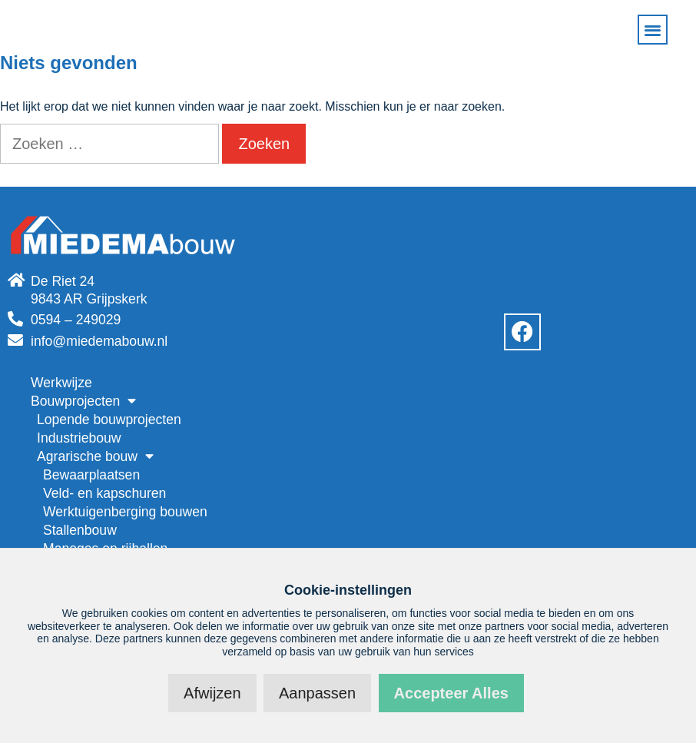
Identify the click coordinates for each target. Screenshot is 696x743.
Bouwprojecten (83, 401)
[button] (653, 30)
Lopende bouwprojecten (109, 419)
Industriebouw (79, 438)
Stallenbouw (80, 530)
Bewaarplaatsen (91, 475)
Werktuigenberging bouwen (125, 511)
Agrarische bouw (95, 456)
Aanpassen (317, 693)
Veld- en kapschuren (104, 493)
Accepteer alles (451, 693)
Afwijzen (212, 693)
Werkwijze (61, 382)
